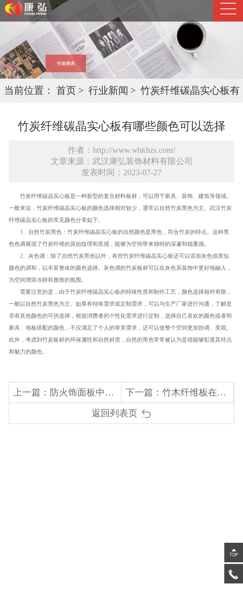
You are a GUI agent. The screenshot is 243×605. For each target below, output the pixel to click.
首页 (66, 90)
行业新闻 (108, 90)
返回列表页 (121, 413)
